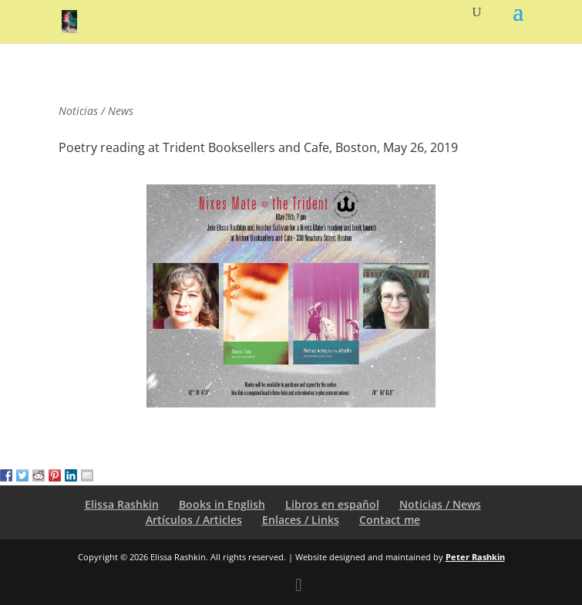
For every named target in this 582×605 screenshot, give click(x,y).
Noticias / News (440, 504)
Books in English (222, 504)
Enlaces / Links (300, 519)
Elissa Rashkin (122, 504)
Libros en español (332, 504)
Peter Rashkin (475, 557)
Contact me (389, 519)
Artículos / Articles (194, 519)
